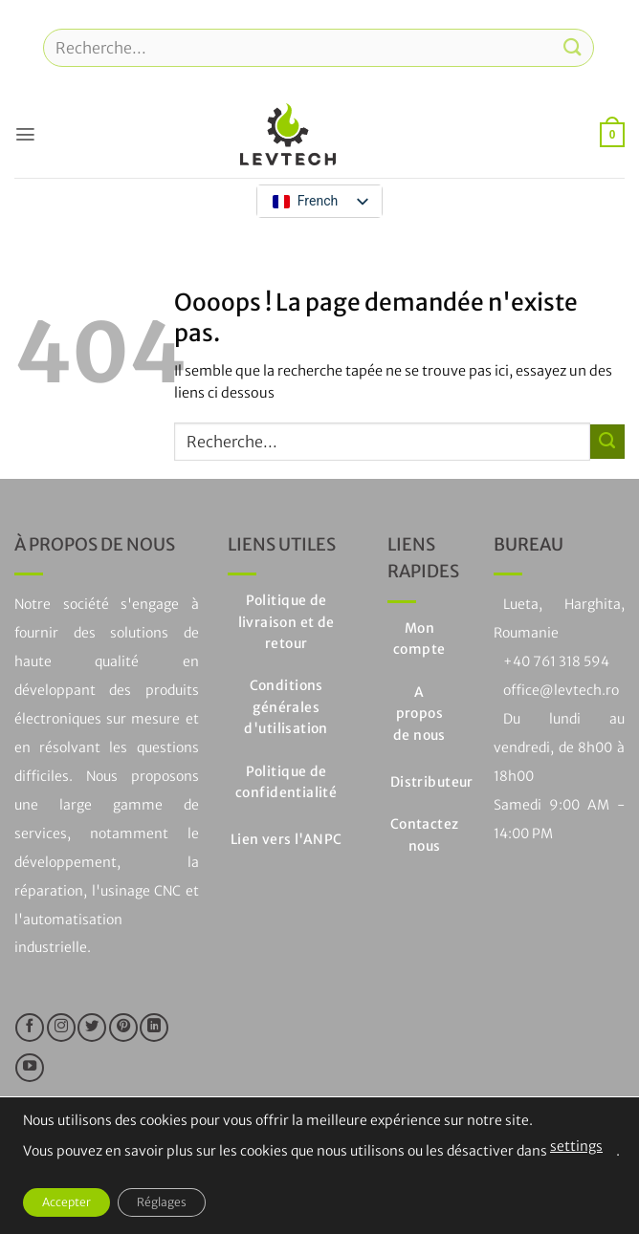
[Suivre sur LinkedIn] (154, 1027)
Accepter (66, 1202)
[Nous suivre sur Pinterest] (123, 1027)
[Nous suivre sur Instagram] (61, 1027)
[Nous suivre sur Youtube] (29, 1067)
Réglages (162, 1202)
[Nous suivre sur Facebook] (29, 1027)
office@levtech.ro (561, 690)
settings (576, 1146)
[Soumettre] (573, 47)
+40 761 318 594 (556, 661)
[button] (24, 134)
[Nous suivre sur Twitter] (91, 1027)
